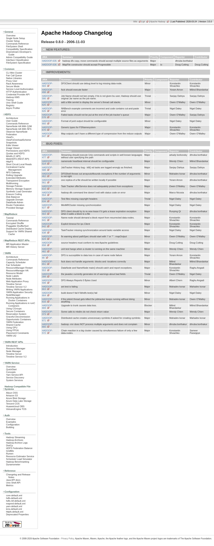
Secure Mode (12, 86)
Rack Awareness (14, 83)
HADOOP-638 (47, 231)
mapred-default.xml (15, 503)
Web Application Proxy (17, 281)
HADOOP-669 (47, 306)
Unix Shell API (13, 482)
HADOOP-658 (47, 243)
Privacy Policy (67, 538)
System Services (14, 380)
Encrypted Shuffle (15, 223)
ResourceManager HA (17, 270)
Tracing (10, 100)
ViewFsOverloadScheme (18, 140)
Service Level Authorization (19, 89)
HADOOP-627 (47, 206)
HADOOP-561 (47, 181)
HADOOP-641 (47, 218)
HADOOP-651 (47, 262)
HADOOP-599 (47, 281)
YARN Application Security (19, 292)
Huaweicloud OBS (15, 406)
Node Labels (12, 276)
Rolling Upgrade (14, 175)
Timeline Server (14, 284)
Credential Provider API (18, 94)
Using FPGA (12, 330)
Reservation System (16, 314)
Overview (10, 35)
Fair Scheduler (13, 265)
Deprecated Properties (17, 514)
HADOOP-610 (47, 187)
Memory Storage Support (18, 189)
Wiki (135, 21)
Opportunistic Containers (18, 319)
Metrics (9, 485)
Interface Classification (17, 60)
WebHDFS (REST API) (17, 159)
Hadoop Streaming (15, 437)
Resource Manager (15, 348)
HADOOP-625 (47, 103)
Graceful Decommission (18, 316)
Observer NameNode (16, 131)
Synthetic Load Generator (19, 191)
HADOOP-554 (47, 193)
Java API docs (13, 480)
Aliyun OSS (12, 393)
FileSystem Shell (14, 46)
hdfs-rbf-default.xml (15, 501)
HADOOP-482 (47, 250)
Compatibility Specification (19, 49)
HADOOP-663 (47, 287)
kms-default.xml (14, 509)
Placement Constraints (17, 333)
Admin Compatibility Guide (19, 57)
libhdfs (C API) (13, 156)
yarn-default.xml (14, 506)
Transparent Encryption (17, 180)
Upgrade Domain (14, 199)
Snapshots (11, 142)
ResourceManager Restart (19, 268)
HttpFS (9, 161)
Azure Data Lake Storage (19, 401)
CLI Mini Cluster (14, 72)
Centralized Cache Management (15, 168)
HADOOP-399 (47, 275)
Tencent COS (12, 403)
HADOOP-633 (47, 300)
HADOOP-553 (47, 269)
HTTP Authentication (16, 92)
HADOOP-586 (47, 97)
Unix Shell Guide (14, 102)
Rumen (9, 453)
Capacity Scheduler (16, 262)
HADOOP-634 (47, 200)
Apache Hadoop (157, 21)
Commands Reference (17, 43)
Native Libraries (14, 78)
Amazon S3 (12, 395)
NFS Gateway (13, 172)
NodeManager (13, 295)
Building (10, 427)
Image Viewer (13, 148)
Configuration (12, 424)
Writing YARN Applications (19, 289)
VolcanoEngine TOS (16, 409)
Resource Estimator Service (20, 456)
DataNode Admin (14, 202)
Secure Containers (15, 311)
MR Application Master (17, 244)
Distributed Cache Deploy (19, 228)
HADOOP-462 (47, 174)
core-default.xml (14, 495)
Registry (10, 105)
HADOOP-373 (47, 312)
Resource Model (14, 273)
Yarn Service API (14, 375)
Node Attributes (14, 278)
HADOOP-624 (47, 237)
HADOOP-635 (49, 61)
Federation (11, 134)
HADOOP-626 (47, 109)
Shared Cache (13, 325)
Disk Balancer (13, 197)
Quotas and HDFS (15, 153)
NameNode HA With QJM (19, 126)
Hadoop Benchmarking (17, 462)
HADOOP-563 (47, 212)
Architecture (12, 118)
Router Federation (15, 205)
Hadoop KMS (12, 97)
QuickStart (11, 369)
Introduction (12, 345)
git (144, 21)
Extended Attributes (16, 178)
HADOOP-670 (47, 128)
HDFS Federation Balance (19, 448)
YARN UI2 (11, 335)
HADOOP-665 (47, 325)
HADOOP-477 (47, 156)
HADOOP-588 (47, 168)
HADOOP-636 (49, 64)
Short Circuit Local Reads (19, 164)
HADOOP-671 (47, 319)
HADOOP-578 (47, 116)
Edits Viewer (12, 145)
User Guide (12, 121)
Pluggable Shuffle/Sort (17, 226)
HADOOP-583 (47, 84)
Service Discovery (15, 377)
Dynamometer (13, 464)
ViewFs (9, 137)
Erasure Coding (14, 194)
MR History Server (15, 247)
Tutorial (10, 218)
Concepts (11, 372)
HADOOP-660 (47, 122)
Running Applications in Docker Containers (18, 299)
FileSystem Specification (18, 62)
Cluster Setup (13, 41)
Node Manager (13, 351)
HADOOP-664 (47, 294)
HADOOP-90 (47, 256)
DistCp (9, 445)
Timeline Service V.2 (16, 287)
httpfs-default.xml (14, 511)
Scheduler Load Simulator (19, 459)
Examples (11, 422)
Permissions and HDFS (18, 150)
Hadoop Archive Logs (17, 442)
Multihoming (12, 183)
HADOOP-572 (47, 331)
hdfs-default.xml (14, 498)
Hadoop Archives (14, 440)
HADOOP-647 (47, 134)
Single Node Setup (15, 38)
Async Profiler (13, 108)
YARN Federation (15, 322)
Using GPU (11, 327)
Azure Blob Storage (16, 398)
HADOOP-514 (47, 162)
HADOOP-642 (47, 225)
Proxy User (11, 81)
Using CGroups (14, 308)
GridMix (10, 451)
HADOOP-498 (47, 90)
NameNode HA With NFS (19, 129)
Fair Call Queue (14, 75)
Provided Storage (15, 208)
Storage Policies (14, 186)
